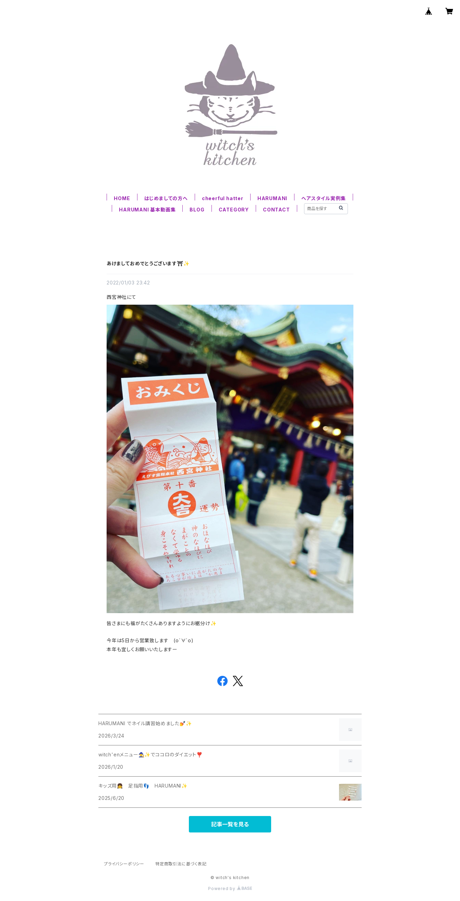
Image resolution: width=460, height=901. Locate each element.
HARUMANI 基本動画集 (147, 209)
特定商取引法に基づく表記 (181, 863)
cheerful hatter (222, 198)
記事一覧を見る (230, 824)
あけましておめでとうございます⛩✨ (148, 263)
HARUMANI (272, 198)
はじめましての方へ (166, 198)
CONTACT (276, 209)
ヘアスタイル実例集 (323, 198)
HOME (122, 198)
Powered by (230, 888)
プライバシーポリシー (124, 863)
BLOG (197, 209)
